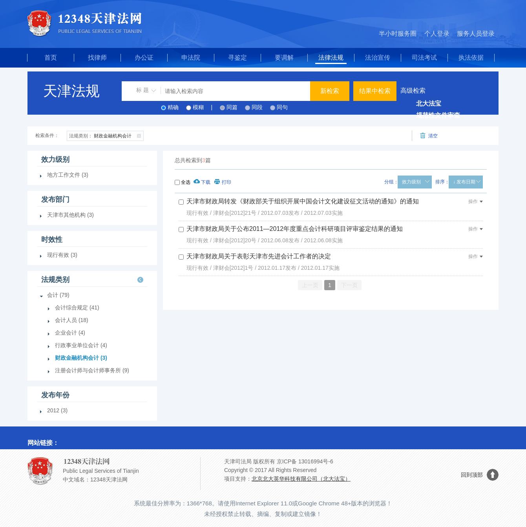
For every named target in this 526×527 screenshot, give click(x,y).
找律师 (97, 57)
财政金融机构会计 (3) (81, 358)
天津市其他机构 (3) (70, 215)
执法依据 (471, 57)
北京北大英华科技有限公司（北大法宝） (301, 479)
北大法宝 (428, 103)
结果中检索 (375, 91)
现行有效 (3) (62, 255)
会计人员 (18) (71, 320)
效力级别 (411, 182)
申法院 (190, 57)
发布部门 (55, 199)
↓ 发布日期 (464, 182)
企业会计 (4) (70, 332)
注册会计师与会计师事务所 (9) (92, 370)
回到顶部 (472, 475)
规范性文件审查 (438, 115)
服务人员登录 (476, 33)
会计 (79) (58, 295)
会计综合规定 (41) (77, 307)
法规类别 (55, 280)
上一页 (310, 285)
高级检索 (413, 90)
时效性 (51, 239)
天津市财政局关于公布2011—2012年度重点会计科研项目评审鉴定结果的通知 (294, 228)
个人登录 (436, 33)
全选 (185, 182)
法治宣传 (377, 57)
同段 (257, 107)
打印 (222, 182)
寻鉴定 (237, 57)
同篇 (231, 107)
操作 (475, 201)
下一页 (349, 285)
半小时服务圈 (397, 33)
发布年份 (55, 395)
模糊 (198, 107)
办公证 (144, 57)
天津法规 (71, 91)
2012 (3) (57, 410)
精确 (173, 107)
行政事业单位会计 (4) (81, 345)
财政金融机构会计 (106, 135)
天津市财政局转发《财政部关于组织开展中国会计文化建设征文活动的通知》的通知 (302, 201)
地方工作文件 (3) (67, 175)
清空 (429, 136)
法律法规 (330, 57)
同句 (282, 107)
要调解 (284, 57)
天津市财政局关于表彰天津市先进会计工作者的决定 (258, 256)
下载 (202, 182)
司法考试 (424, 57)
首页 (50, 57)
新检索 (329, 91)
